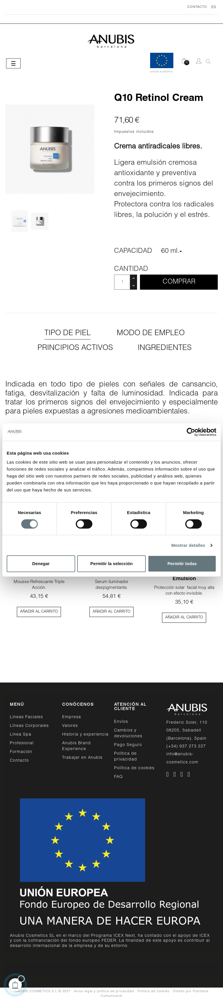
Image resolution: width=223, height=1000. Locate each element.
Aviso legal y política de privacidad (104, 991)
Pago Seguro (128, 745)
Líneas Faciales (26, 717)
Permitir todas (182, 563)
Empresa (71, 717)
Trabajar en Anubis (82, 758)
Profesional (22, 743)
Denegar (41, 563)
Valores (70, 726)
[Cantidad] (122, 282)
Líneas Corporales (29, 726)
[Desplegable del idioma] (211, 7)
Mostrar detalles (188, 545)
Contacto (19, 761)
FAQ (118, 777)
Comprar (179, 282)
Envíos (121, 722)
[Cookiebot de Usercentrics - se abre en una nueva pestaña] (191, 432)
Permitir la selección (111, 563)
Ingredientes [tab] (165, 348)
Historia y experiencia (85, 735)
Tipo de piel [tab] (67, 333)
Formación (21, 752)
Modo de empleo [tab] (151, 333)
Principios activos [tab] (75, 348)
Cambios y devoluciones (128, 733)
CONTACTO (197, 7)
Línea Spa (20, 735)
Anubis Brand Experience (76, 746)
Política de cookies (134, 768)
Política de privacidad (125, 757)
